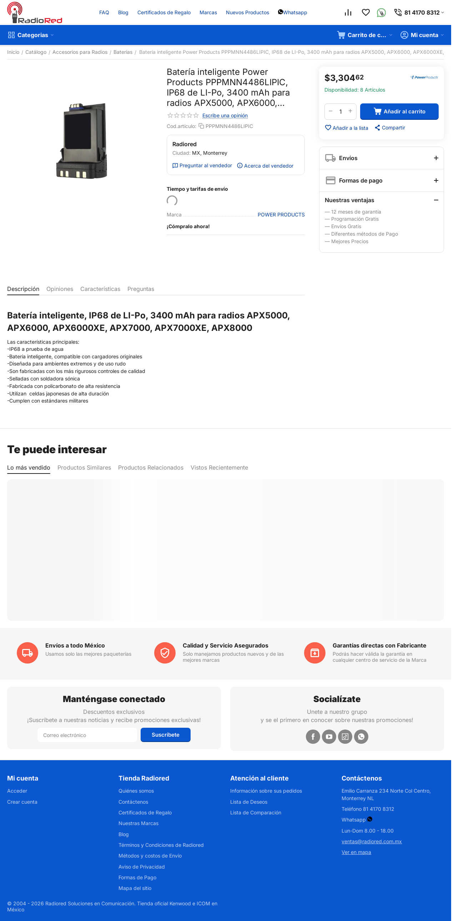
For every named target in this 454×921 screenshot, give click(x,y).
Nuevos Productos (247, 12)
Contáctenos (133, 802)
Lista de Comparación (255, 812)
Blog (123, 12)
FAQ (104, 12)
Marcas (208, 12)
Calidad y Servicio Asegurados (225, 645)
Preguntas (140, 288)
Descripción (23, 288)
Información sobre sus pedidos (266, 791)
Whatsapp (295, 12)
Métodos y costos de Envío (150, 856)
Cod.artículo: (181, 126)
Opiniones (59, 288)
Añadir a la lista (346, 127)
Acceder (17, 791)
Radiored (184, 144)
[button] (389, 127)
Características (100, 288)
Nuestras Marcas (138, 823)
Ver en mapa (356, 852)
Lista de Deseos (248, 802)
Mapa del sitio (134, 888)
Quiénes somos (136, 791)
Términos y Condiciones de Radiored (161, 845)
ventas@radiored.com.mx (372, 841)
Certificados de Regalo (164, 12)
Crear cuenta (22, 802)
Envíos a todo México (75, 645)
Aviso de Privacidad (141, 867)
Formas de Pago (137, 877)
